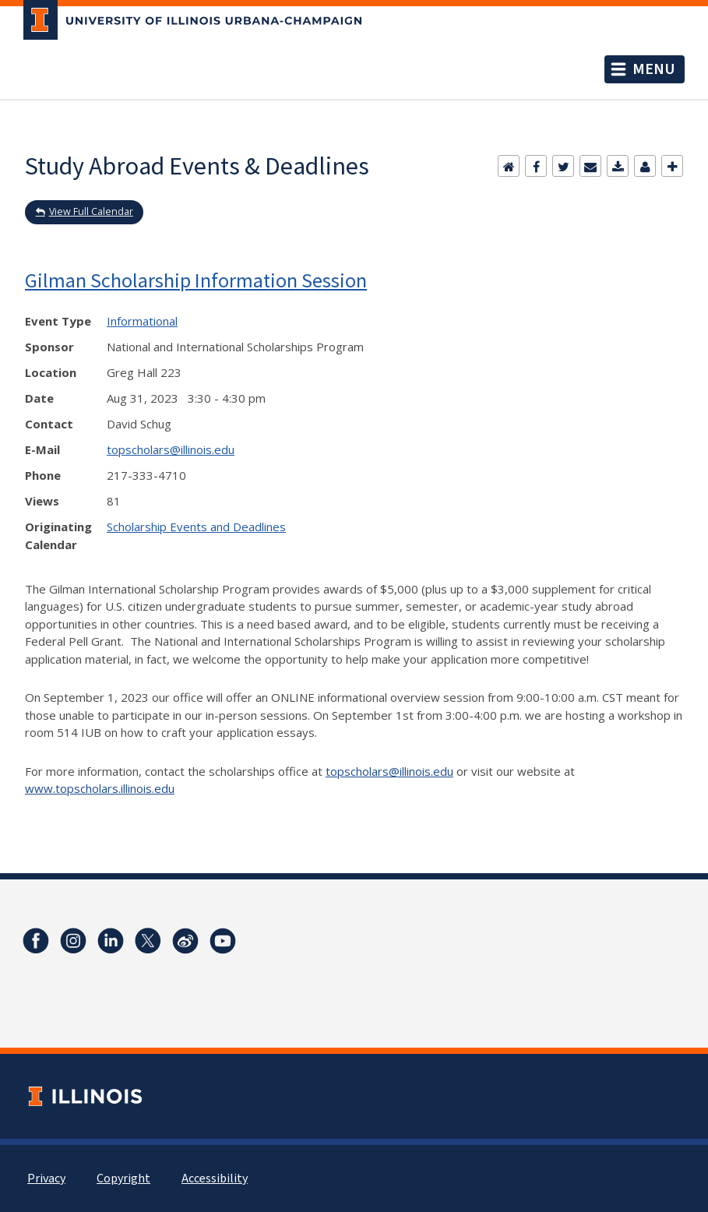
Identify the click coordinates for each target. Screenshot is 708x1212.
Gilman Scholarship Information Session (196, 280)
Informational (142, 321)
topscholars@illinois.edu (170, 449)
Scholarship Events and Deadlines (196, 526)
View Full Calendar (91, 211)
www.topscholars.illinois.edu (99, 788)
